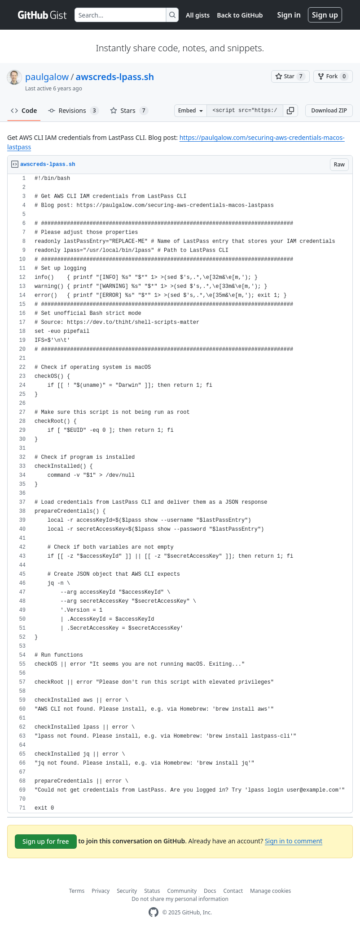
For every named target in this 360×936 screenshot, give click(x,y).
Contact (233, 891)
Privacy (101, 891)
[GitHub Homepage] (153, 912)
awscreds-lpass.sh (115, 77)
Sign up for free (45, 841)
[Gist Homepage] (42, 14)
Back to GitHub (240, 15)
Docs (210, 891)
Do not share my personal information (180, 899)
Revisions (73, 110)
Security (127, 891)
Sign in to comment (293, 841)
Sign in (289, 15)
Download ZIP (329, 110)
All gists (198, 15)
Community (182, 891)
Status (152, 891)
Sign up (325, 15)
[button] (290, 110)
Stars (129, 110)
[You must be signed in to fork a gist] (333, 76)
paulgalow (47, 77)
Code (24, 110)
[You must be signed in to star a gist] (290, 76)
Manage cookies (270, 891)
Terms (77, 891)
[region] (180, 493)
